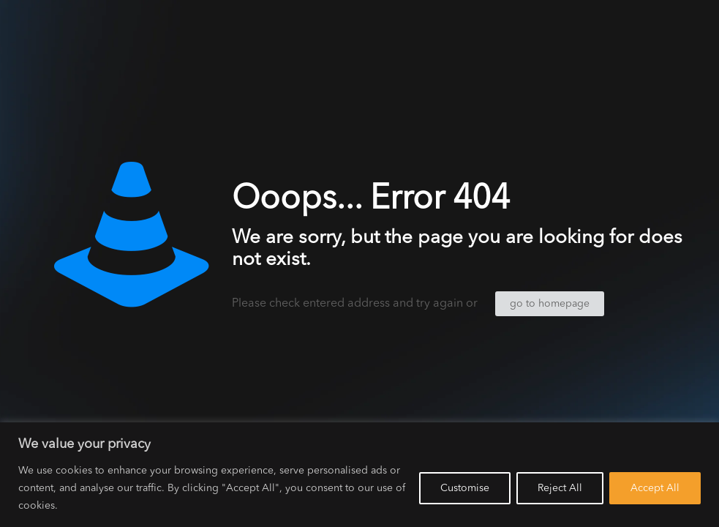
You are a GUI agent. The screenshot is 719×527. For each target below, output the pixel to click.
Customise (464, 488)
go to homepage (550, 304)
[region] (359, 474)
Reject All (560, 488)
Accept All (655, 488)
